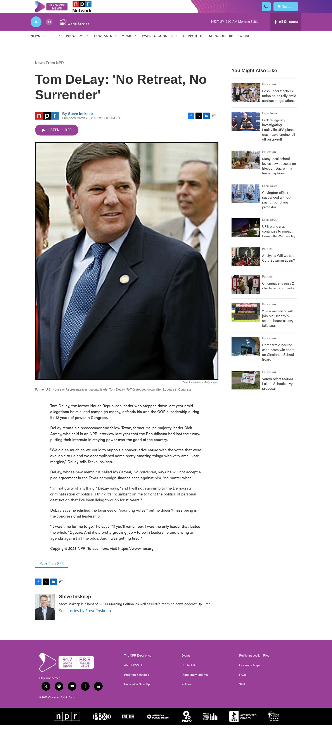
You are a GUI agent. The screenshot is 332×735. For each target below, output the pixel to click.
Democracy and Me (195, 684)
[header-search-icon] (268, 11)
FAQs (243, 684)
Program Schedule (136, 684)
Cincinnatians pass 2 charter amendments (278, 295)
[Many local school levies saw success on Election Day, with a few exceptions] (246, 169)
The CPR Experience (137, 665)
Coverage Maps (249, 675)
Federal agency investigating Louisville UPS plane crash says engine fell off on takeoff (278, 139)
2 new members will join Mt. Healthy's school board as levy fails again (278, 328)
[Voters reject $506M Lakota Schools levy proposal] (246, 390)
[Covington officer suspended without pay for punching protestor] (246, 203)
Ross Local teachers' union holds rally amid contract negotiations (279, 105)
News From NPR (49, 73)
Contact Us (189, 675)
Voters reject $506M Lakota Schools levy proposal (277, 393)
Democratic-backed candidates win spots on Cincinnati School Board (278, 362)
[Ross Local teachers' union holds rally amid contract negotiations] (246, 102)
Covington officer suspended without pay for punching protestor (276, 209)
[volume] (49, 32)
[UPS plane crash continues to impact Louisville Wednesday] (246, 237)
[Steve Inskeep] (45, 617)
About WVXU (133, 675)
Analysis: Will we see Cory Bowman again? (278, 268)
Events (186, 665)
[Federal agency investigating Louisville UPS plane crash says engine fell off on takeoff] (246, 131)
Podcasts (103, 45)
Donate (290, 11)
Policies (187, 694)
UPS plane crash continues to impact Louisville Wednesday (278, 241)
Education (269, 94)
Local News (269, 123)
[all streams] (285, 31)
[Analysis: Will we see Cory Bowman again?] (246, 266)
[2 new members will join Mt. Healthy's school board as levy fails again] (246, 322)
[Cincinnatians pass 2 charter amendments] (246, 294)
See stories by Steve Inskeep (85, 620)
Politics (267, 259)
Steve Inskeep (80, 124)
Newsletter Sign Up (137, 694)
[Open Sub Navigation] (43, 45)
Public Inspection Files (254, 665)
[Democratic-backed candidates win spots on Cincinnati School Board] (246, 356)
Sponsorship (221, 45)
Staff (242, 694)
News (35, 45)
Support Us (194, 45)
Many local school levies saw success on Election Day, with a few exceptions (279, 175)
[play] (36, 31)
